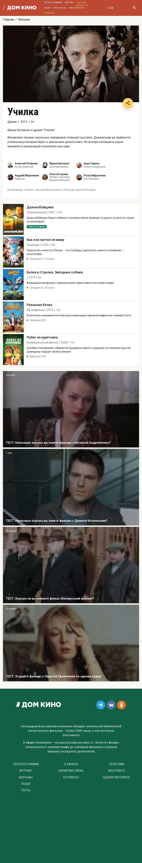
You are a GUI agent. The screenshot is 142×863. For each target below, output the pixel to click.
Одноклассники (116, 777)
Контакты (71, 777)
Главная (8, 19)
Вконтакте (116, 770)
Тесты (26, 790)
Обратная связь (71, 770)
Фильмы (82, 2)
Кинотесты (60, 8)
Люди (47, 8)
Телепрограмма (53, 2)
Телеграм (116, 764)
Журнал (69, 2)
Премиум (49, 13)
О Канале (71, 764)
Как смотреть (77, 8)
